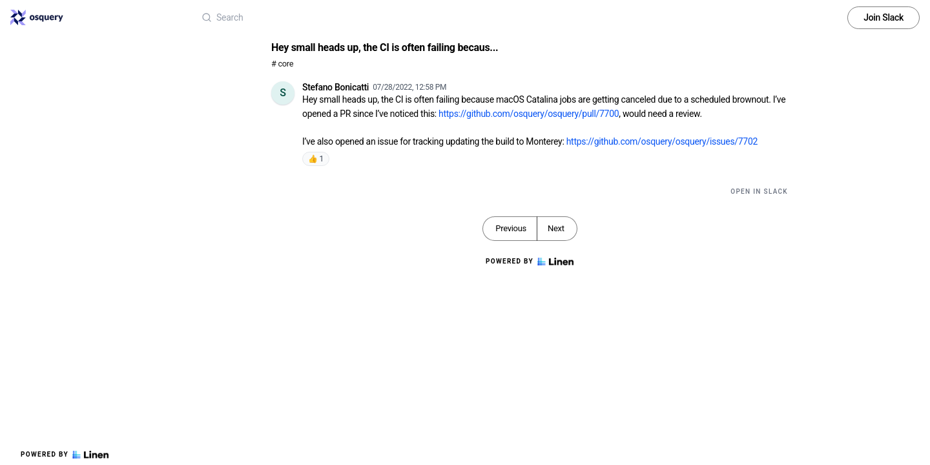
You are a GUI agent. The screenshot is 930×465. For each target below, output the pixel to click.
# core (282, 63)
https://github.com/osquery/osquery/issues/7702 (662, 141)
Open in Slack (759, 191)
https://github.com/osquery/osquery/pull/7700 (529, 113)
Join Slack (883, 17)
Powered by (64, 455)
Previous (510, 228)
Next (556, 228)
